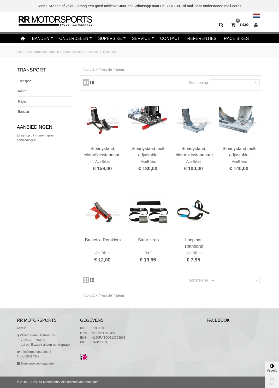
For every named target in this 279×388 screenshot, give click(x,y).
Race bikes (236, 38)
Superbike (112, 38)
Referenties (202, 38)
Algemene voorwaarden (37, 363)
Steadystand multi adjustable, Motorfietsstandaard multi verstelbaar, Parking (148, 152)
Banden (42, 38)
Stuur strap (148, 239)
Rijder (22, 101)
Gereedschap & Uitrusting (81, 52)
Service (143, 38)
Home (21, 52)
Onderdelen (75, 38)
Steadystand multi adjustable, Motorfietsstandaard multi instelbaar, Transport (239, 152)
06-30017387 (171, 6)
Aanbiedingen (34, 127)
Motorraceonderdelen (44, 52)
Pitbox (22, 91)
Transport (25, 81)
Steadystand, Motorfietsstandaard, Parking (102, 152)
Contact (170, 38)
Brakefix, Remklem (103, 239)
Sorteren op (198, 83)
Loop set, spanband (194, 242)
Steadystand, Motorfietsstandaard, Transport (193, 152)
